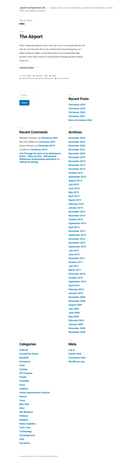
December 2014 (76, 211)
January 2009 (75, 324)
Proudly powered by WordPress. (47, 456)
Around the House (28, 353)
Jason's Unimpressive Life (32, 7)
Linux (22, 400)
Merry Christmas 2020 (80, 120)
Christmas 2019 (46, 145)
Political (23, 415)
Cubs (22, 365)
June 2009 (74, 312)
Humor (23, 396)
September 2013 (77, 235)
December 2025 (76, 137)
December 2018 (76, 161)
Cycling (23, 369)
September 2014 (77, 223)
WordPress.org (76, 361)
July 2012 (73, 250)
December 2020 (76, 153)
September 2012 (77, 246)
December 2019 (76, 157)
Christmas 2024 (76, 108)
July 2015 (73, 184)
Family (54, 76)
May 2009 (73, 316)
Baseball (23, 357)
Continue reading (28, 67)
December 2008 (76, 328)
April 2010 (73, 285)
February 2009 (76, 320)
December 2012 (76, 238)
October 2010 (75, 277)
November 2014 (76, 215)
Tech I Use (24, 427)
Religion (23, 419)
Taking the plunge (28, 162)
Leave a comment (63, 78)
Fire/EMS (24, 381)
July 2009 (73, 308)
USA (21, 439)
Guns (22, 384)
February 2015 (76, 204)
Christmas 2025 (76, 104)
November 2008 (76, 332)
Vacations (24, 443)
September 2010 (77, 281)
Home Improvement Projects (34, 392)
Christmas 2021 (76, 116)
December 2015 (76, 169)
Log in (71, 350)
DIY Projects (25, 373)
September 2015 (77, 176)
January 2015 (75, 207)
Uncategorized (27, 435)
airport (24, 78)
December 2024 (76, 141)
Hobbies (23, 388)
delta (28, 78)
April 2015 (73, 196)
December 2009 (76, 297)
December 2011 (76, 258)
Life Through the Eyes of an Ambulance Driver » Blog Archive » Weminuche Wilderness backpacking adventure (40, 156)
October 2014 (75, 219)
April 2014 (73, 227)
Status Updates (27, 423)
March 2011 (74, 270)
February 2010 (76, 289)
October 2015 (75, 172)
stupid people (48, 78)
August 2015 (75, 180)
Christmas (24, 361)
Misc (22, 408)
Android (23, 350)
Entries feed (74, 353)
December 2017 (76, 165)
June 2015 (74, 188)
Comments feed (76, 357)
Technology (25, 431)
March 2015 (74, 200)
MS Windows (26, 412)
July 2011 (73, 266)
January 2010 (75, 293)
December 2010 (76, 273)
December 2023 (76, 145)
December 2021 (76, 149)
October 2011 (75, 262)
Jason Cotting (26, 76)
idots (32, 78)
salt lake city (39, 78)
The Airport (31, 36)
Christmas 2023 (76, 112)
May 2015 (73, 192)
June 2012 (74, 254)
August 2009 (75, 304)
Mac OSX (24, 404)
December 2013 (76, 231)
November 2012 (76, 242)
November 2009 (76, 301)
